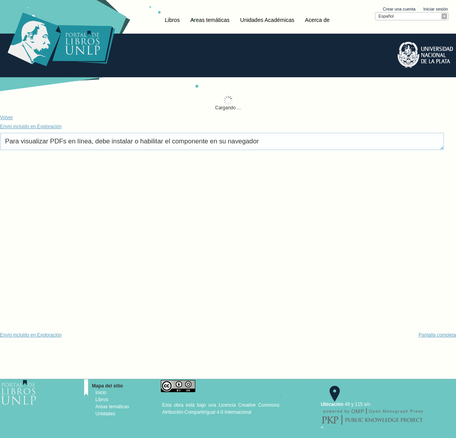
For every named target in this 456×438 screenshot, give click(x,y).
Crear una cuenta (399, 9)
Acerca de (317, 20)
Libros (172, 20)
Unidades (105, 413)
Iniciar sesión (435, 9)
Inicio (101, 392)
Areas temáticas (209, 20)
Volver (6, 117)
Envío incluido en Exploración (30, 126)
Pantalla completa (437, 335)
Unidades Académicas (267, 20)
